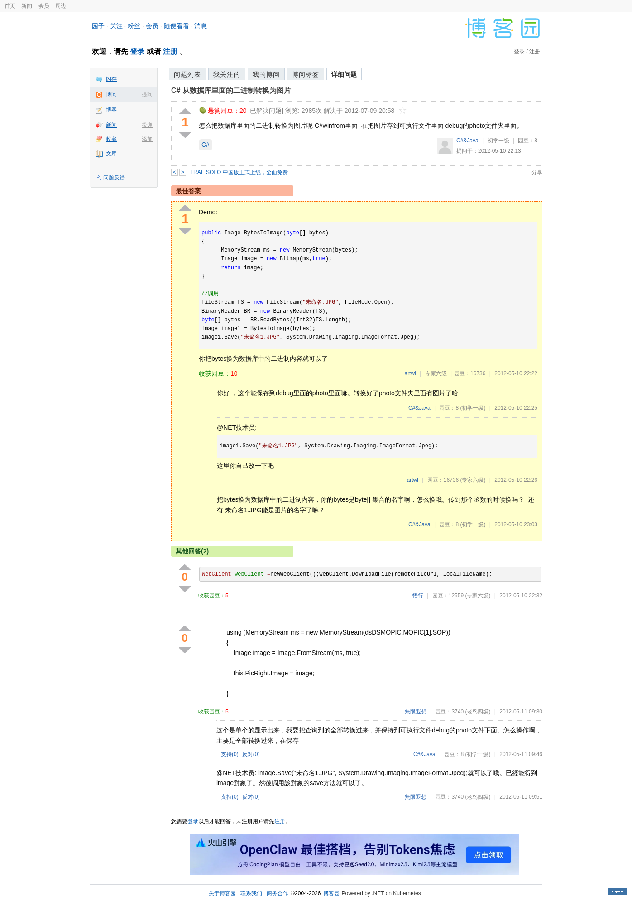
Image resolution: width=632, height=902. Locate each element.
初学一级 (498, 140)
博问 (111, 94)
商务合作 (277, 893)
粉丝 (134, 25)
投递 (147, 125)
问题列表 (187, 74)
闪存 (111, 79)
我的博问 (266, 74)
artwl (410, 373)
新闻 (26, 6)
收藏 (111, 139)
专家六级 (436, 373)
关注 (116, 25)
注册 (170, 51)
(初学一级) (472, 408)
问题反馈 (114, 178)
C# (205, 144)
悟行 (417, 595)
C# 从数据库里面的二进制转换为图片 (231, 90)
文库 (111, 153)
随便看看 (176, 25)
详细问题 (344, 74)
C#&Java (467, 140)
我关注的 (226, 74)
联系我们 (251, 893)
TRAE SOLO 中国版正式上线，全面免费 (239, 172)
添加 (147, 139)
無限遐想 (415, 711)
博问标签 (305, 74)
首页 (10, 6)
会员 (43, 6)
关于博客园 (222, 893)
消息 (200, 25)
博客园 (331, 893)
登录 (137, 51)
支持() (230, 754)
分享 (536, 172)
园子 (98, 25)
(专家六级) (472, 480)
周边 (60, 6)
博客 (111, 110)
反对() (251, 754)
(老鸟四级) (477, 711)
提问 (147, 94)
